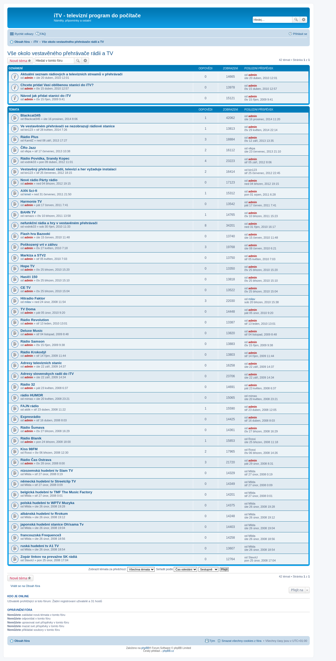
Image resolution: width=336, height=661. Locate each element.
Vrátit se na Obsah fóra (25, 585)
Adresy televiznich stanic (41, 363)
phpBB (145, 648)
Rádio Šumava (32, 427)
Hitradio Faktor (32, 298)
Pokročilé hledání (303, 20)
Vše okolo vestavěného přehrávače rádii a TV (60, 53)
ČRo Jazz (28, 148)
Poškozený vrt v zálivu (38, 244)
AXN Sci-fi (28, 191)
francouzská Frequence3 (40, 535)
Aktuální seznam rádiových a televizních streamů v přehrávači (71, 74)
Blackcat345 (30, 115)
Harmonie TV (31, 201)
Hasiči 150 (29, 277)
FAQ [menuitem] (43, 33)
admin (28, 77)
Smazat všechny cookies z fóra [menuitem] (241, 640)
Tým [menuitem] (212, 640)
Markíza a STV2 (33, 255)
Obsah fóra (22, 640)
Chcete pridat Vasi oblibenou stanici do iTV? (56, 85)
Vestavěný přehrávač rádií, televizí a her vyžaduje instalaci (68, 169)
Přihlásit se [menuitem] (300, 33)
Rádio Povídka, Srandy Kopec (45, 158)
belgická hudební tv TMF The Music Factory (56, 492)
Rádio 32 (27, 384)
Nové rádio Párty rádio (38, 180)
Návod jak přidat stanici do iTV (45, 96)
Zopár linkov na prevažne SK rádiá (48, 557)
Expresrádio (30, 417)
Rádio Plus (29, 137)
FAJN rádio (29, 406)
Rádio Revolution (34, 320)
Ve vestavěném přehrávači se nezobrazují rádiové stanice (67, 126)
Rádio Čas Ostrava (35, 460)
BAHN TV (28, 212)
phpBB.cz (168, 650)
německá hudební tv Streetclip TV (48, 481)
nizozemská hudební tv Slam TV (46, 471)
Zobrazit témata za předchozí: (121, 569)
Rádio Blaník (30, 438)
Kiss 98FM (29, 449)
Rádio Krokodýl (33, 352)
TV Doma (27, 309)
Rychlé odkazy (24, 33)
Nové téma (18, 60)
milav (27, 301)
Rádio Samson (32, 341)
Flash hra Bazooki (35, 234)
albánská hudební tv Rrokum (44, 514)
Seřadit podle (176, 569)
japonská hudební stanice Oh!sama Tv (51, 524)
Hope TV (27, 266)
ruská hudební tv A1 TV (39, 546)
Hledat (296, 20)
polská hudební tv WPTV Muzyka (47, 503)
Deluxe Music (31, 331)
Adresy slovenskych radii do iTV (47, 374)
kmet (27, 194)
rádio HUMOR (31, 395)
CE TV (25, 288)
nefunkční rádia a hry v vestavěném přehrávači (58, 223)
